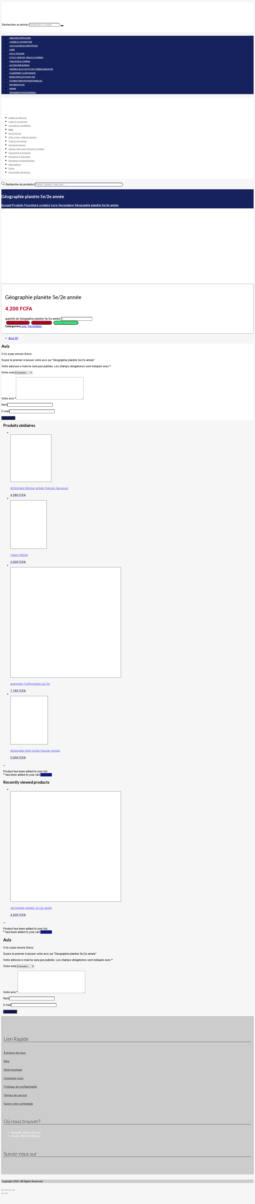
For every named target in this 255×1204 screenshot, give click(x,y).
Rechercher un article (15, 24)
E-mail (5, 415)
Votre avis (8, 402)
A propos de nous (15, 1061)
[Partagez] (9, 1198)
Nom (4, 409)
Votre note (7, 372)
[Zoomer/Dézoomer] (2, 1198)
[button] (65, 322)
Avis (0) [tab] (13, 338)
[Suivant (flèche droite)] (6, 1201)
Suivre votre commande (18, 1112)
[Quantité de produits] (76, 319)
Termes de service (15, 1103)
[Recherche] (62, 25)
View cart (46, 779)
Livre (23, 326)
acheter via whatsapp (66, 322)
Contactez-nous (13, 1086)
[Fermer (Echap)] (13, 1198)
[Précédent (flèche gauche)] (2, 1201)
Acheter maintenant (17, 322)
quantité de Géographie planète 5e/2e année (32, 318)
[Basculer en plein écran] (6, 1198)
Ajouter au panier (41, 322)
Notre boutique (13, 1078)
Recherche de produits (20, 184)
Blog (6, 1069)
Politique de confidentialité (20, 1095)
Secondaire (35, 326)
